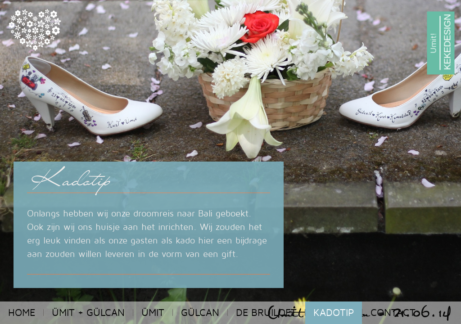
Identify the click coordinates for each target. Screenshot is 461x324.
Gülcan (200, 312)
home (21, 312)
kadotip (333, 312)
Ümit (152, 312)
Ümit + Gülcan (88, 312)
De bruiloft (266, 312)
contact (393, 312)
